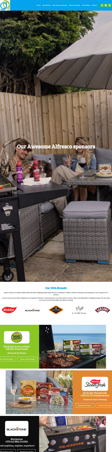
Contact (94, 5)
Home (39, 5)
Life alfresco (46, 5)
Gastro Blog (86, 5)
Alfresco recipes (74, 5)
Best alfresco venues (60, 5)
